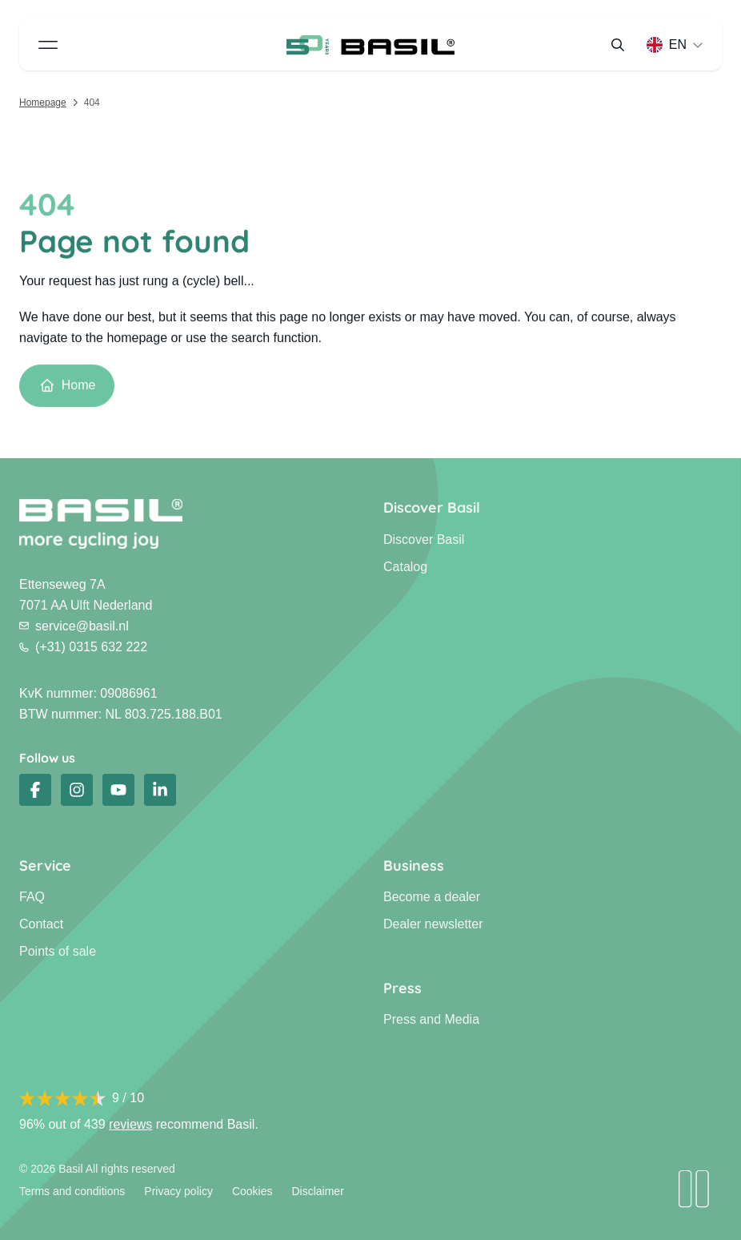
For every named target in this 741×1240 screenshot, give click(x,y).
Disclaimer (317, 1191)
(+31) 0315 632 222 (83, 647)
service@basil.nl (74, 626)
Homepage (42, 102)
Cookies (252, 1191)
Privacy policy (178, 1191)
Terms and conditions (72, 1191)
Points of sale (57, 951)
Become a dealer (431, 897)
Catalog (405, 567)
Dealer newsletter (433, 924)
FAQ (32, 897)
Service (45, 866)
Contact (41, 924)
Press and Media (431, 1019)
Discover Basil (431, 508)
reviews (130, 1124)
